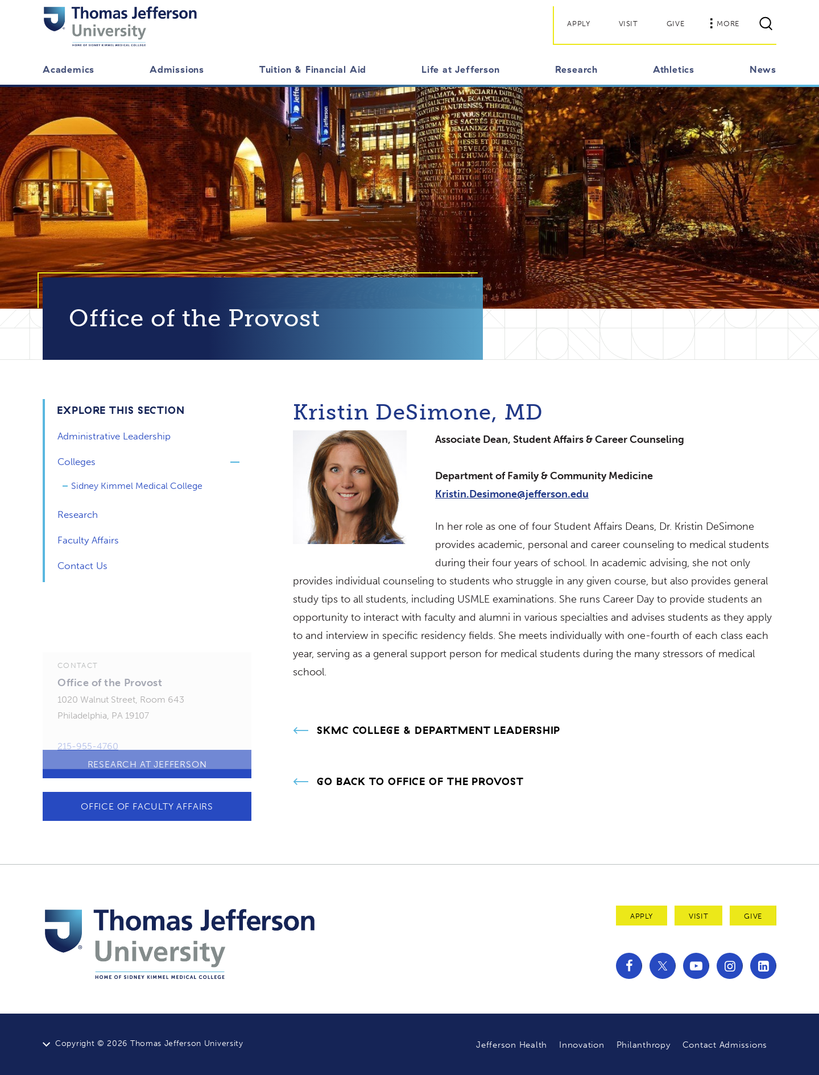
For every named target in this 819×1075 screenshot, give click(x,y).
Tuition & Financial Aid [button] (312, 69)
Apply (578, 23)
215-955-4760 (87, 755)
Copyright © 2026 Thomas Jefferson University (149, 1043)
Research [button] (576, 69)
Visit (628, 23)
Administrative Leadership (114, 436)
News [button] (763, 69)
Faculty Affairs (88, 540)
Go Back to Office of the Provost (420, 782)
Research (77, 514)
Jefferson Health (511, 1045)
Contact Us (82, 565)
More (724, 23)
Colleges (76, 461)
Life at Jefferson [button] (460, 69)
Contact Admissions (725, 1045)
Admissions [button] (177, 69)
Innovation (582, 1045)
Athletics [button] (673, 69)
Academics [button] (68, 69)
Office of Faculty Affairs (147, 806)
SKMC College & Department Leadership (438, 730)
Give (676, 23)
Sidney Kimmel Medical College (136, 485)
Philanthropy (644, 1045)
